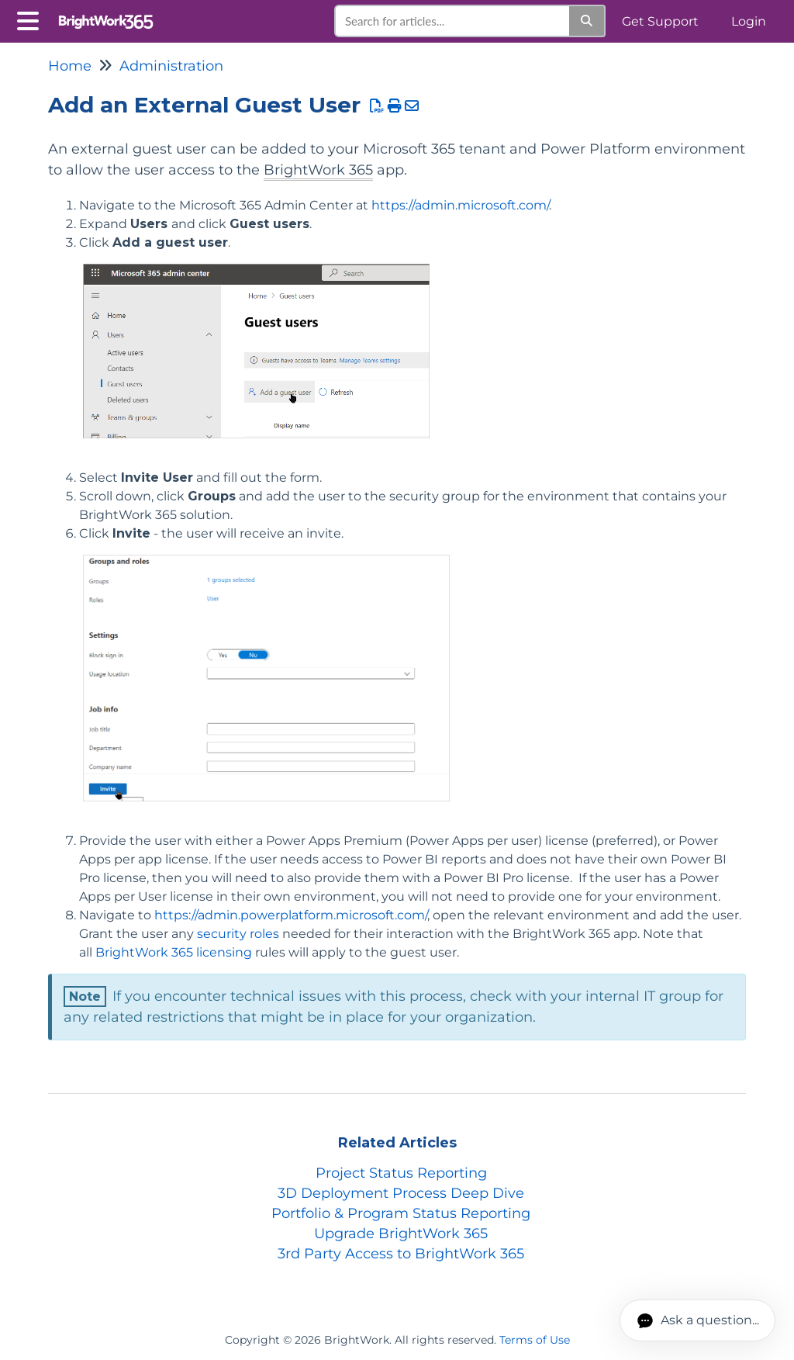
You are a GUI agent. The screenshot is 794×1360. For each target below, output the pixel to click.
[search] (452, 21)
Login (748, 21)
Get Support (660, 21)
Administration (171, 65)
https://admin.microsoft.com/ (460, 205)
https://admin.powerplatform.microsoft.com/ (290, 915)
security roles (238, 933)
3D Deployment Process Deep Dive (401, 1193)
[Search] (587, 21)
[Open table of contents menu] (31, 19)
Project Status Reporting (401, 1173)
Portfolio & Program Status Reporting (400, 1213)
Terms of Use (534, 1340)
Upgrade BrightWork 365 (401, 1233)
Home (69, 65)
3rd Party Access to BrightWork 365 (401, 1253)
